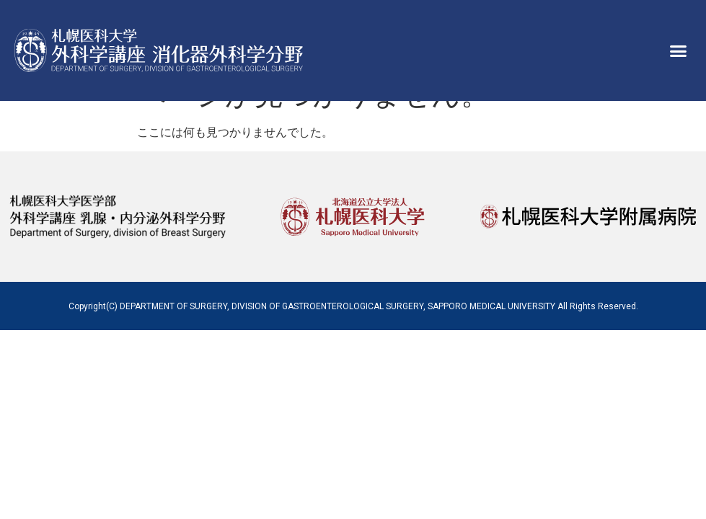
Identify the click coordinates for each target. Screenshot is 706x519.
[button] (678, 50)
